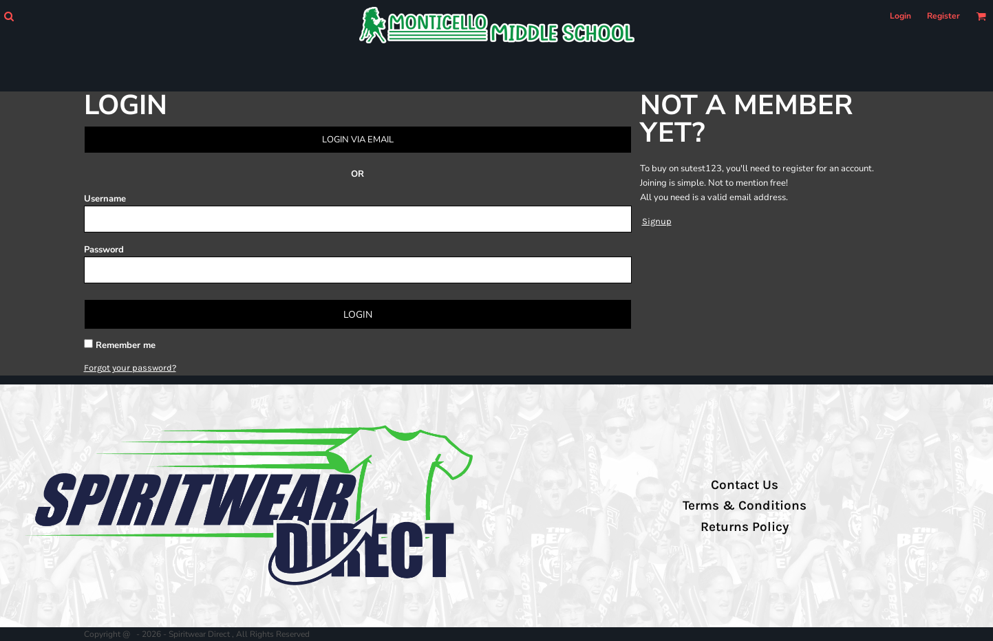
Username (105, 199)
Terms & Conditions (745, 505)
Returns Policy (745, 526)
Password (104, 249)
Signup (657, 221)
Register (943, 15)
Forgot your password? (130, 367)
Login (900, 15)
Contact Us (744, 484)
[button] (8, 16)
